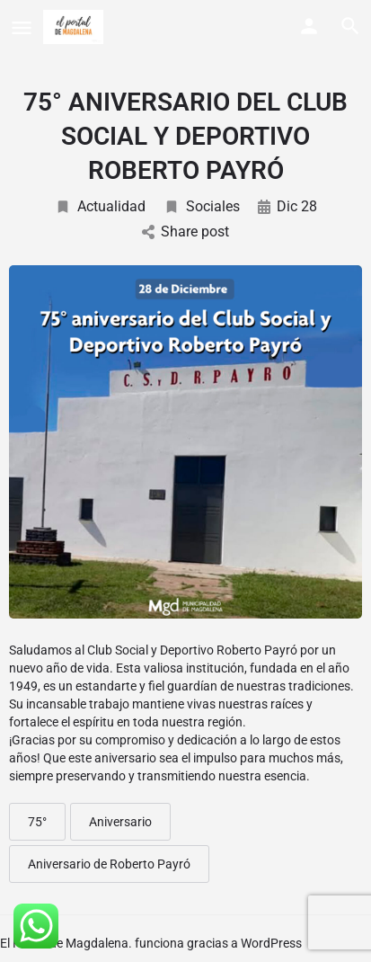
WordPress (271, 943)
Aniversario (120, 822)
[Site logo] (75, 27)
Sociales (201, 206)
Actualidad (100, 206)
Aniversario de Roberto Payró (109, 864)
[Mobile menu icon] (21, 27)
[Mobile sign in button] (309, 26)
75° (37, 822)
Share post (185, 231)
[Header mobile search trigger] (350, 26)
